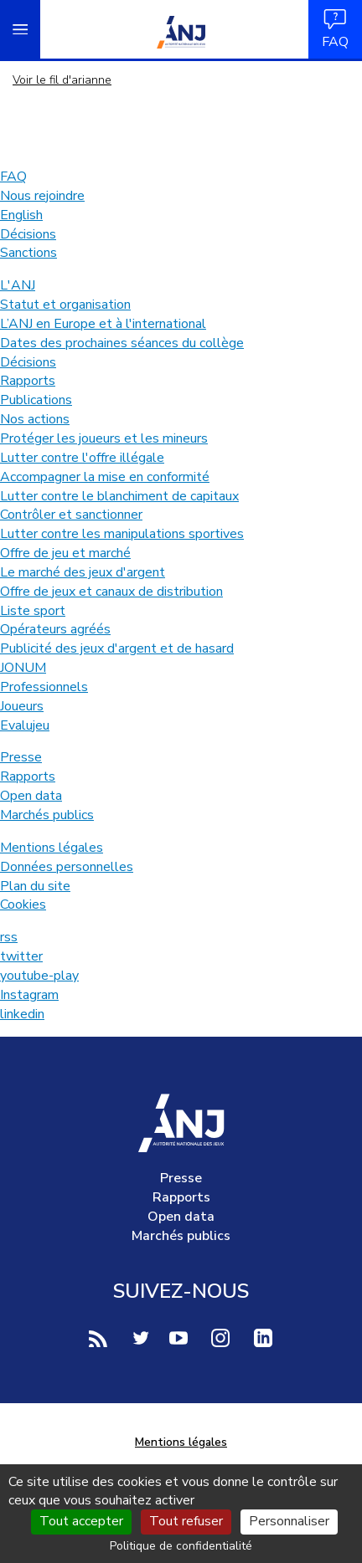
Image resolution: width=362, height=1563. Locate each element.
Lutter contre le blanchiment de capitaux (119, 496)
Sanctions (28, 252)
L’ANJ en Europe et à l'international (103, 324)
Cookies (23, 904)
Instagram (29, 995)
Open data (31, 796)
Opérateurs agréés (55, 629)
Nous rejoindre (42, 196)
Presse (21, 757)
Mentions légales (51, 847)
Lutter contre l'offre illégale (82, 457)
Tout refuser (186, 1521)
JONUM (23, 668)
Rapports (27, 381)
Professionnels (44, 687)
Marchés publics (47, 815)
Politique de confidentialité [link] (181, 1546)
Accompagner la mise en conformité (104, 477)
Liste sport (32, 611)
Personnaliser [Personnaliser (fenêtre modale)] (289, 1521)
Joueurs (22, 706)
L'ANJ (17, 285)
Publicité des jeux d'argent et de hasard (117, 648)
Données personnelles (66, 867)
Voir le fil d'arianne (62, 80)
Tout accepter (81, 1521)
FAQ (335, 29)
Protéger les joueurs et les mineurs (104, 438)
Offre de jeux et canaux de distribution (111, 591)
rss (9, 937)
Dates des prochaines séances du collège (122, 343)
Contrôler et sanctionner (71, 514)
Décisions (28, 234)
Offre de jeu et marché (65, 553)
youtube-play (39, 975)
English (21, 215)
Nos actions (35, 419)
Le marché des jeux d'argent (82, 572)
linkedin (22, 1014)
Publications (36, 400)
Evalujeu (24, 725)
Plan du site (35, 886)
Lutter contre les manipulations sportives (122, 534)
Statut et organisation (65, 304)
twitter (21, 956)
